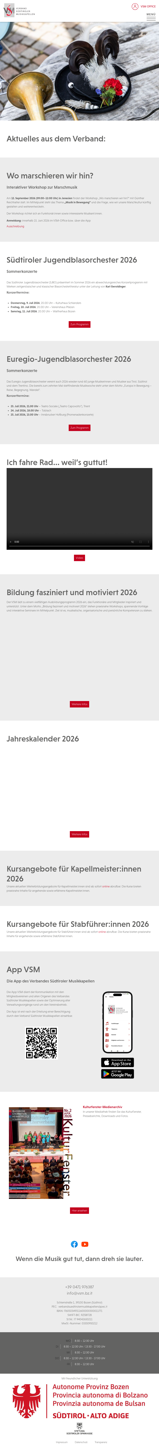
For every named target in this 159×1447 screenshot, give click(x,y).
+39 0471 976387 (79, 1287)
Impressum (62, 1442)
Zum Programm (80, 324)
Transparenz (101, 1442)
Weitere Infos (79, 704)
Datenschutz (81, 1442)
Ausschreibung (15, 226)
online (106, 886)
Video (79, 557)
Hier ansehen (79, 1210)
